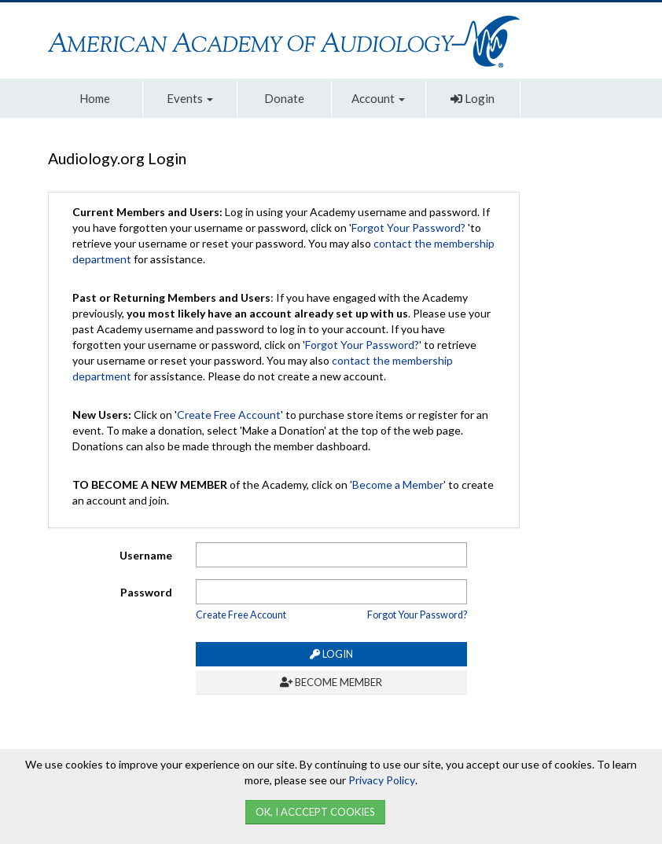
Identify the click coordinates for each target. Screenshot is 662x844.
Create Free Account (229, 414)
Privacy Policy (381, 780)
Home (94, 98)
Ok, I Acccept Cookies (315, 811)
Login (473, 98)
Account (378, 98)
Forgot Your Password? (408, 227)
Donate (284, 98)
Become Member (331, 682)
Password (146, 592)
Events (190, 98)
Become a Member (397, 484)
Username (146, 555)
